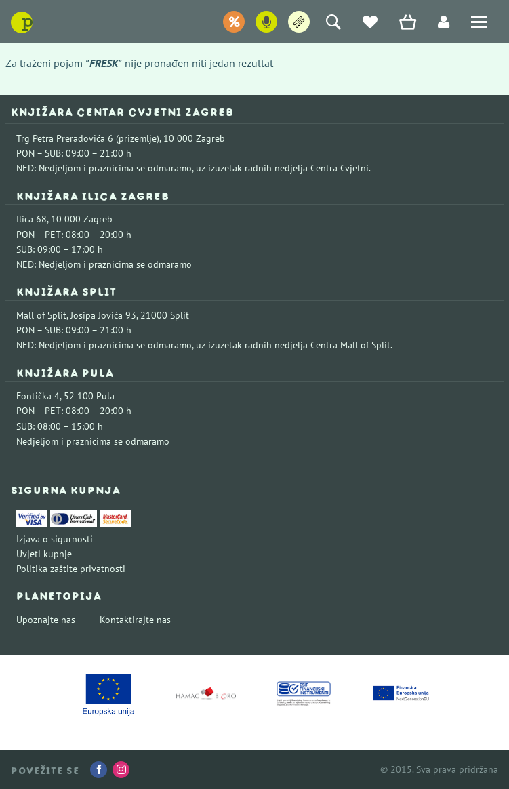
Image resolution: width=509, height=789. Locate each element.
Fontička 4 (38, 396)
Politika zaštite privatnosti (70, 569)
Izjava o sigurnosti (54, 539)
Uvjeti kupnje (44, 554)
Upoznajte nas (45, 619)
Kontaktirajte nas (135, 619)
